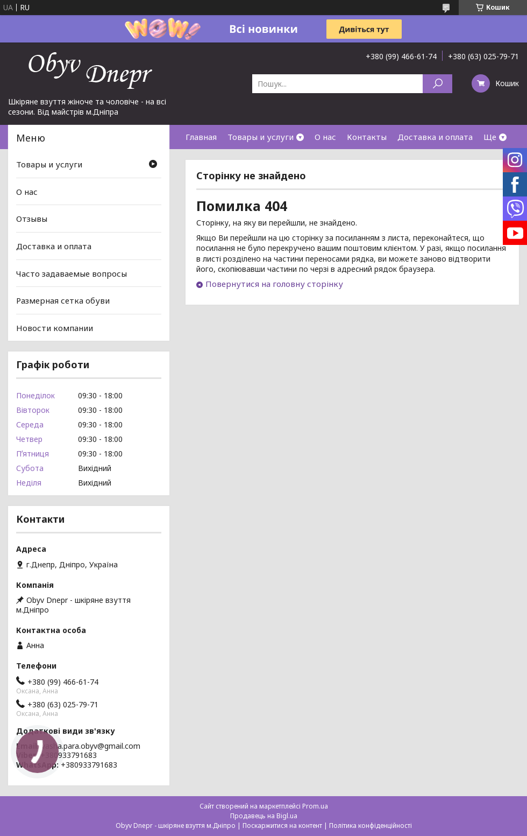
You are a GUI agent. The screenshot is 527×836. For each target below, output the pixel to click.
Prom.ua (315, 806)
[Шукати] (437, 83)
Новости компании (54, 327)
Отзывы (31, 218)
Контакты (367, 136)
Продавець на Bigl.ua (263, 815)
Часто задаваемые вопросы (71, 273)
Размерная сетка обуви (63, 300)
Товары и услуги (260, 136)
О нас (325, 136)
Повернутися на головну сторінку (274, 283)
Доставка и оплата (435, 136)
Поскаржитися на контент (282, 825)
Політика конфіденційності (370, 825)
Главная (201, 136)
